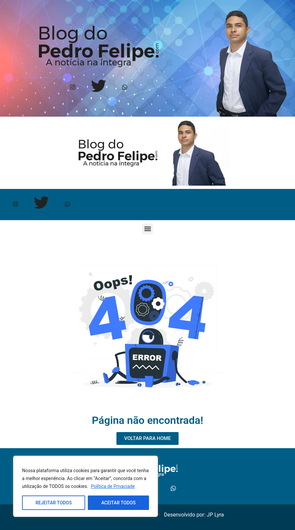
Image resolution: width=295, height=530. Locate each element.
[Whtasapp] (124, 87)
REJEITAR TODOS (54, 502)
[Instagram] (72, 87)
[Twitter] (98, 87)
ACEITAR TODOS (118, 502)
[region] (85, 486)
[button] (147, 228)
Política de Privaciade (113, 486)
